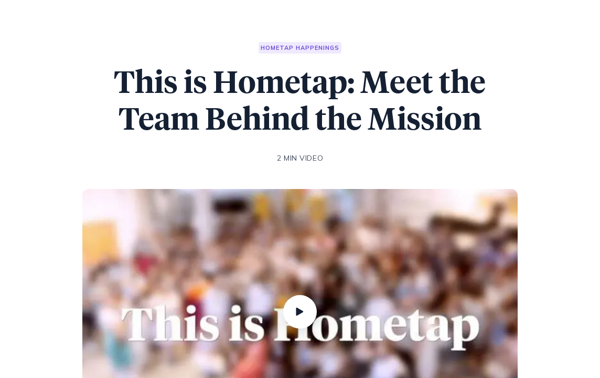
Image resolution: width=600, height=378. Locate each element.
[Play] (300, 312)
